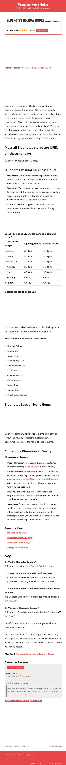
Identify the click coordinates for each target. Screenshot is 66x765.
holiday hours (23, 701)
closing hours (10, 701)
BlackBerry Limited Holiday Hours (18, 746)
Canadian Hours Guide (33, 4)
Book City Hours (55, 746)
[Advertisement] (33, 51)
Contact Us (40, 763)
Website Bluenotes (16, 532)
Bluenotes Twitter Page (18, 542)
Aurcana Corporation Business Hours (35, 653)
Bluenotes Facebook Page (19, 537)
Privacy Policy (59, 763)
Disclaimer (49, 763)
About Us (32, 763)
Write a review (42, 30)
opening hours (35, 701)
